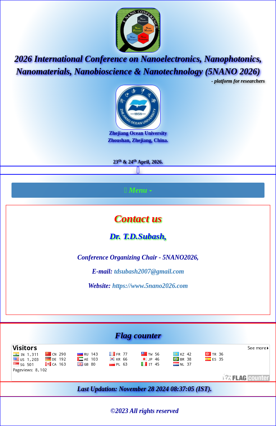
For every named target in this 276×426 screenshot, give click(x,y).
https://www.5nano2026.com (150, 285)
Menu (139, 190)
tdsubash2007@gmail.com (149, 271)
